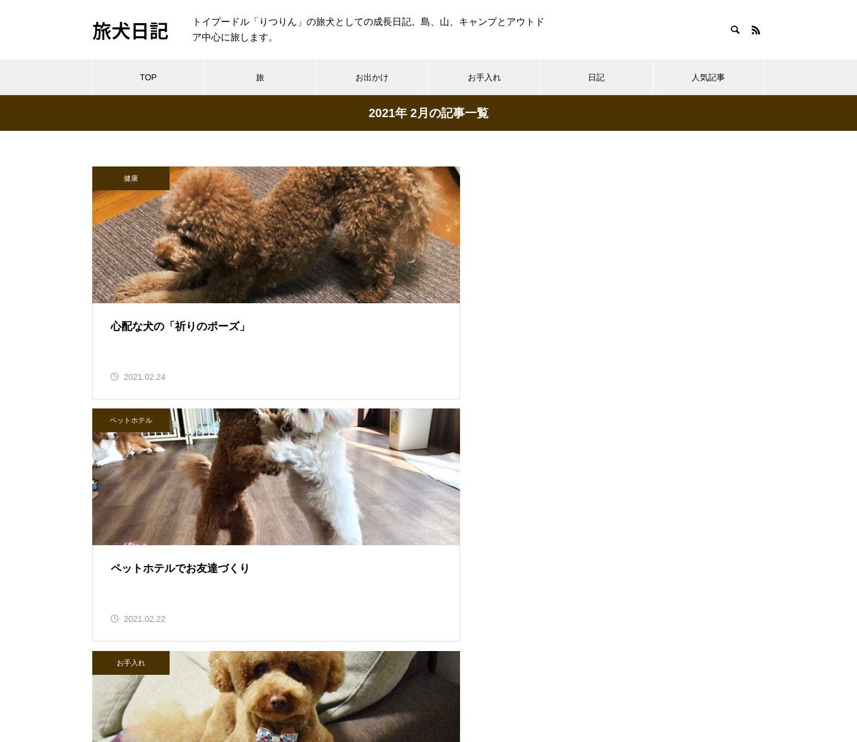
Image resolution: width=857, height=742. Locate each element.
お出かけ (372, 77)
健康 (131, 178)
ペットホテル (363, 178)
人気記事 (708, 77)
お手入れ (484, 77)
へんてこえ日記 (125, 663)
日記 (596, 77)
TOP (148, 77)
